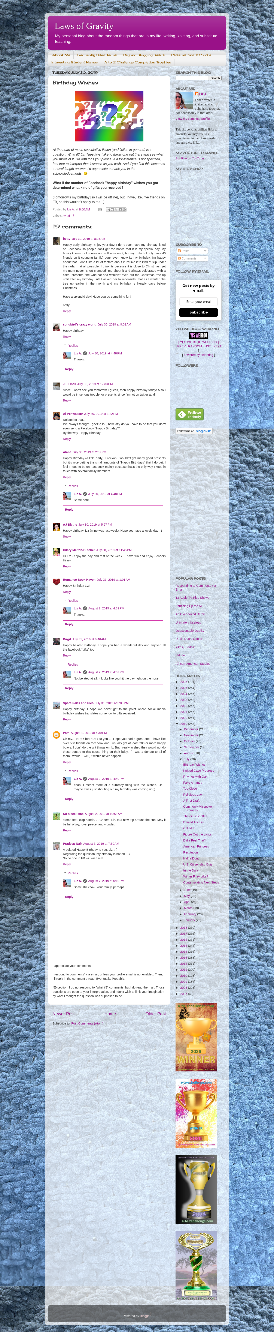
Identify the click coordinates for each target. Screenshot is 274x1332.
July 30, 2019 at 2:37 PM (89, 452)
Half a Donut (191, 858)
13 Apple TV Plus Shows (192, 597)
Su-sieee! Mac (73, 814)
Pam (66, 733)
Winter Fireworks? (195, 876)
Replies (73, 345)
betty (66, 238)
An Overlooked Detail (190, 614)
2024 (184, 694)
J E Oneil (69, 384)
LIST (207, 346)
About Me (61, 55)
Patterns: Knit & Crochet (192, 55)
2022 (184, 706)
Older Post (156, 1013)
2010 (184, 975)
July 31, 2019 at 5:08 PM (111, 703)
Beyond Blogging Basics (144, 55)
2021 (184, 712)
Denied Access (193, 822)
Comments (187, 258)
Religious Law (193, 794)
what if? (68, 215)
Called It (189, 828)
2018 (184, 927)
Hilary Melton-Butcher (79, 550)
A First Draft (191, 800)
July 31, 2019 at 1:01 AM (113, 579)
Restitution (190, 852)
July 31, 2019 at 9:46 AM (89, 639)
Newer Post (63, 1013)
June (188, 890)
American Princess (196, 846)
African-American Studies (193, 663)
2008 (184, 987)
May (187, 896)
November (191, 735)
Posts (183, 251)
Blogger (145, 1316)
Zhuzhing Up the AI (189, 606)
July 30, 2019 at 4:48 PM (105, 353)
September (192, 747)
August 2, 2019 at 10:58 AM (103, 814)
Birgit (67, 639)
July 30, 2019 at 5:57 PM (95, 524)
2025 (184, 688)
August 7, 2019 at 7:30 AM (101, 843)
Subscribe (198, 312)
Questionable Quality (190, 630)
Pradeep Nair (72, 843)
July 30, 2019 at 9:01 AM (114, 324)
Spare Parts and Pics (78, 703)
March (189, 908)
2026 (184, 682)
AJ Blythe (70, 524)
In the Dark (190, 870)
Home (110, 1013)
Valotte (180, 655)
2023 (184, 700)
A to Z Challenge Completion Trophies (137, 62)
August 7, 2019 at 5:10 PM (106, 881)
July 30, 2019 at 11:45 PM (114, 550)
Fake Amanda (192, 782)
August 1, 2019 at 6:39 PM (89, 733)
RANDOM (195, 346)
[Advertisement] (199, 506)
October (190, 741)
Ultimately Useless (188, 622)
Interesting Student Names (74, 62)
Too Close (190, 788)
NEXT (217, 346)
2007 (184, 994)
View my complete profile (193, 118)
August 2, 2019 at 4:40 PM (106, 778)
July (187, 759)
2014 (184, 951)
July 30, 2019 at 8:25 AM (88, 238)
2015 (184, 945)
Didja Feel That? (194, 840)
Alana (67, 452)
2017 (184, 933)
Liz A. (78, 353)
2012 (184, 963)
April (187, 902)
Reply (67, 311)
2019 (184, 724)
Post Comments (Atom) (87, 1023)
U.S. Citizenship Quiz (197, 864)
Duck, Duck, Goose (189, 638)
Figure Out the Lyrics (197, 834)
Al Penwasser (73, 414)
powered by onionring (198, 355)
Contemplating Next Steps (201, 882)
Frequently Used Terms (97, 55)
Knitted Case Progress (198, 770)
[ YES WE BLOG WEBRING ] (198, 342)
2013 (184, 957)
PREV (181, 346)
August (189, 753)
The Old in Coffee (195, 816)
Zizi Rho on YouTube (190, 158)
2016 (184, 939)
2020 (184, 718)
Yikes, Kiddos (185, 647)
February (190, 914)
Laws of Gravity (84, 26)
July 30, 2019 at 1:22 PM (101, 414)
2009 (184, 981)
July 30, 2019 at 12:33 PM (95, 384)
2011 (184, 969)
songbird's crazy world (79, 324)
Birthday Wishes (194, 764)
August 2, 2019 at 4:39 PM (106, 608)
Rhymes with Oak (195, 776)
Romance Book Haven (79, 579)
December (191, 729)
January (190, 920)
